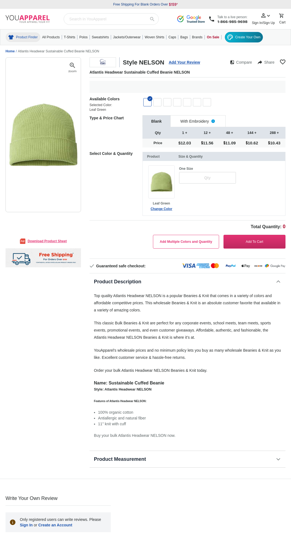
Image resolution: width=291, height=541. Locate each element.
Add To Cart (254, 242)
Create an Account (55, 525)
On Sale (213, 37)
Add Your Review (184, 62)
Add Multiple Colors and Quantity (186, 242)
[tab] (156, 121)
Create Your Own (243, 37)
